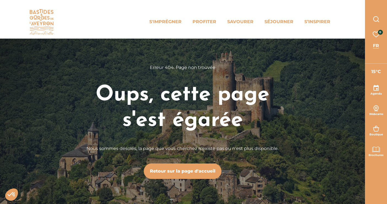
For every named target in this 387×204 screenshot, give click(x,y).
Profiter (204, 21)
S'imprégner (165, 21)
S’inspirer (317, 21)
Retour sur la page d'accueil (182, 171)
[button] (11, 194)
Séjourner (278, 21)
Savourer (240, 21)
